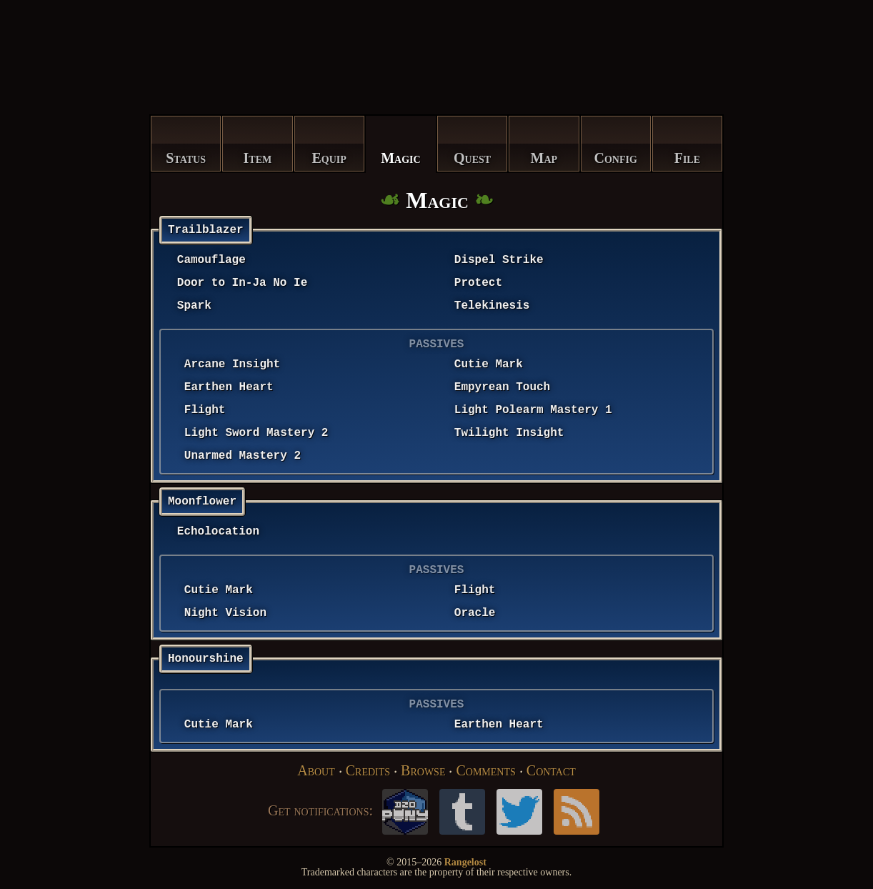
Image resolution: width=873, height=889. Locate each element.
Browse (423, 770)
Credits (368, 770)
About (316, 770)
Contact (551, 770)
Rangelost (465, 862)
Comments (485, 770)
